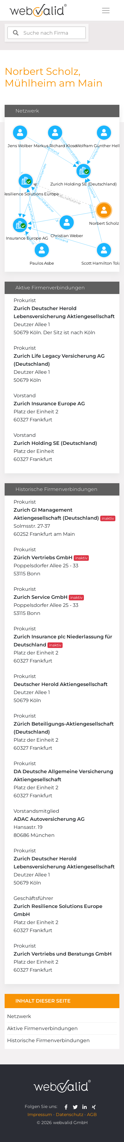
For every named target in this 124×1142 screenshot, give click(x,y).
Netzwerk (19, 1016)
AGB (92, 1114)
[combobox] (46, 33)
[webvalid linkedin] (86, 1106)
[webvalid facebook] (67, 1106)
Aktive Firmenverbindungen (42, 1028)
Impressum (39, 1114)
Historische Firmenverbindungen (48, 1040)
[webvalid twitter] (77, 1106)
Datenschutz (69, 1114)
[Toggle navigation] (105, 10)
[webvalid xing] (94, 1106)
